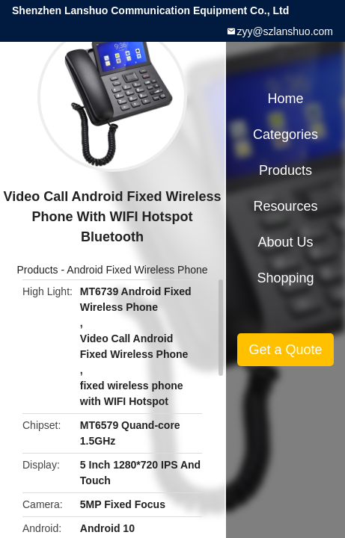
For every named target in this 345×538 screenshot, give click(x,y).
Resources (285, 206)
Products (37, 270)
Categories (285, 134)
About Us (285, 242)
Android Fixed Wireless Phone (137, 270)
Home (285, 98)
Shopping (285, 277)
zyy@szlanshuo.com (284, 31)
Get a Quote (285, 349)
